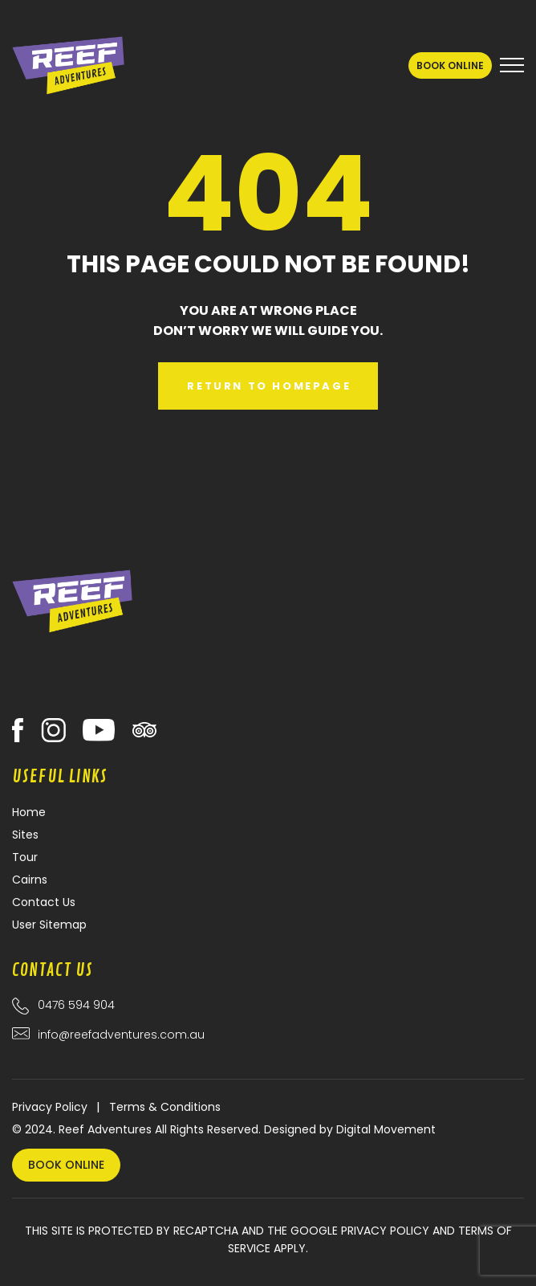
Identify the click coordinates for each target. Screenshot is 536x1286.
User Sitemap (49, 925)
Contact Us (43, 902)
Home (29, 812)
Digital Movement (386, 1129)
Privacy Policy (49, 1107)
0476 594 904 (76, 1005)
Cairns (29, 880)
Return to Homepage (269, 386)
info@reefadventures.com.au (121, 1035)
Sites (25, 835)
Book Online (450, 65)
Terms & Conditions (165, 1107)
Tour (25, 857)
